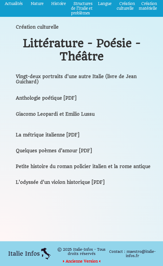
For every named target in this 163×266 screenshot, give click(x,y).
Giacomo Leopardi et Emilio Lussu (55, 114)
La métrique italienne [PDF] (47, 135)
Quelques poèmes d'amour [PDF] (54, 150)
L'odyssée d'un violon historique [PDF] (60, 182)
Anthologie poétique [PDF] (46, 98)
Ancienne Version (82, 261)
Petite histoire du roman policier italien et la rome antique (83, 166)
